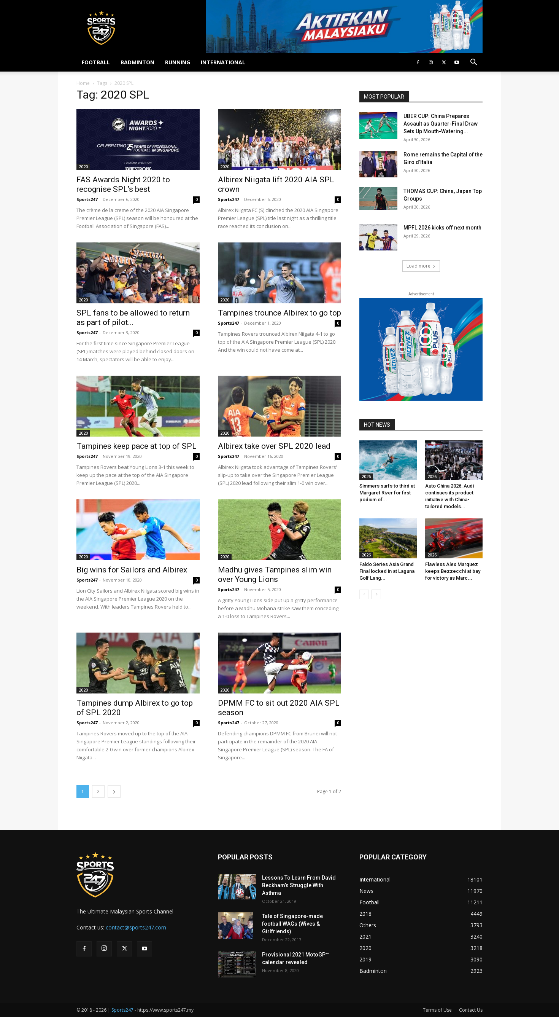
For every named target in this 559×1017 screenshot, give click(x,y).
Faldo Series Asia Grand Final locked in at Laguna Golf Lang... (386, 571)
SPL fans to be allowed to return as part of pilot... (133, 317)
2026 (366, 476)
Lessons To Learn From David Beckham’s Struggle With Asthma (299, 885)
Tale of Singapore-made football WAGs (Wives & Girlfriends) (292, 923)
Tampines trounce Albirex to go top (279, 312)
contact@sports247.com (136, 927)
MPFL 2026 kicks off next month (442, 228)
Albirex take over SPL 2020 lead (274, 446)
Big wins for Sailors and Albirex (131, 569)
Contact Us (471, 1010)
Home (83, 83)
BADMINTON (137, 62)
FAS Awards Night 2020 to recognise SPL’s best (123, 184)
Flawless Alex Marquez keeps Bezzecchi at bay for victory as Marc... (452, 571)
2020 (83, 166)
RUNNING (177, 62)
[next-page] (114, 791)
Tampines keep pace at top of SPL (136, 446)
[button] (473, 63)
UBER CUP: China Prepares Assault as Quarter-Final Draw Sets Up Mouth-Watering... (440, 123)
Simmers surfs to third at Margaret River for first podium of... (387, 492)
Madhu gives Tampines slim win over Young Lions (275, 574)
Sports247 (86, 199)
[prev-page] (364, 594)
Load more (421, 266)
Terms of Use (437, 1010)
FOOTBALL (96, 62)
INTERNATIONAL (223, 62)
